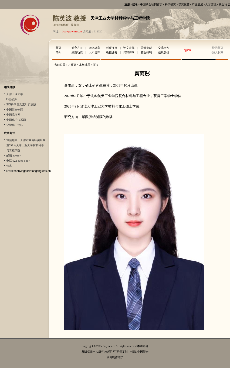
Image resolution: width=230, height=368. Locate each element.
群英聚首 (183, 4)
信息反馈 (163, 52)
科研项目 (111, 47)
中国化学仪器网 (16, 120)
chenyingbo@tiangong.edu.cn (32, 171)
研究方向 (77, 47)
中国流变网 (13, 114)
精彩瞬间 (129, 52)
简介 (58, 52)
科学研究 (170, 4)
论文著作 (129, 47)
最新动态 (77, 52)
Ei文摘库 (11, 99)
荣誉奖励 (146, 47)
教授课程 (111, 52)
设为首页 (217, 47)
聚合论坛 (224, 4)
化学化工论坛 (14, 125)
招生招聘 (146, 52)
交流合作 (163, 47)
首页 (58, 47)
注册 (127, 4)
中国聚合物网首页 (151, 4)
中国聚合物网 (14, 109)
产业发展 (197, 4)
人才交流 (210, 4)
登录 (135, 4)
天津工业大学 (14, 94)
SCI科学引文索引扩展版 (21, 104)
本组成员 (94, 47)
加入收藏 (217, 52)
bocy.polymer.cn (72, 31)
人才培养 (94, 52)
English (186, 50)
